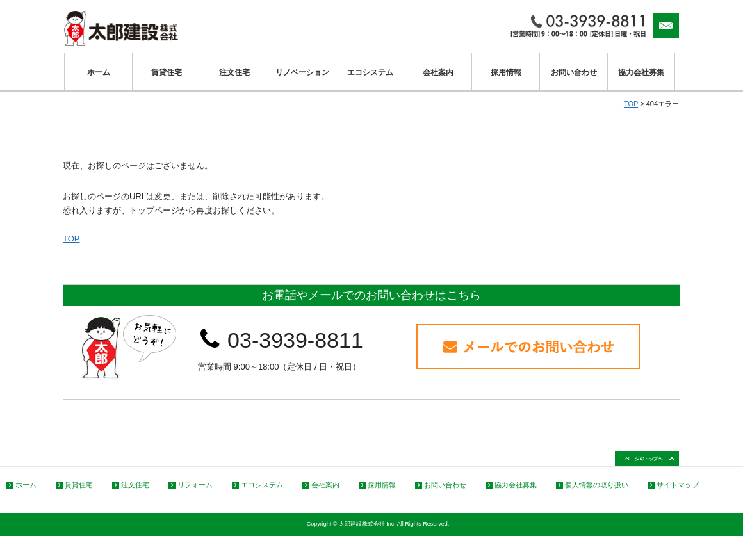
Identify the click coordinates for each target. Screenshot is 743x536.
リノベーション (302, 72)
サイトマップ (678, 485)
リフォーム (195, 485)
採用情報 (506, 72)
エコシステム (370, 72)
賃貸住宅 (166, 72)
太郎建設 (121, 28)
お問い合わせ (574, 72)
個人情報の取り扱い (596, 485)
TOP (631, 104)
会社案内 (438, 72)
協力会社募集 (641, 72)
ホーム (98, 72)
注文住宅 (234, 72)
